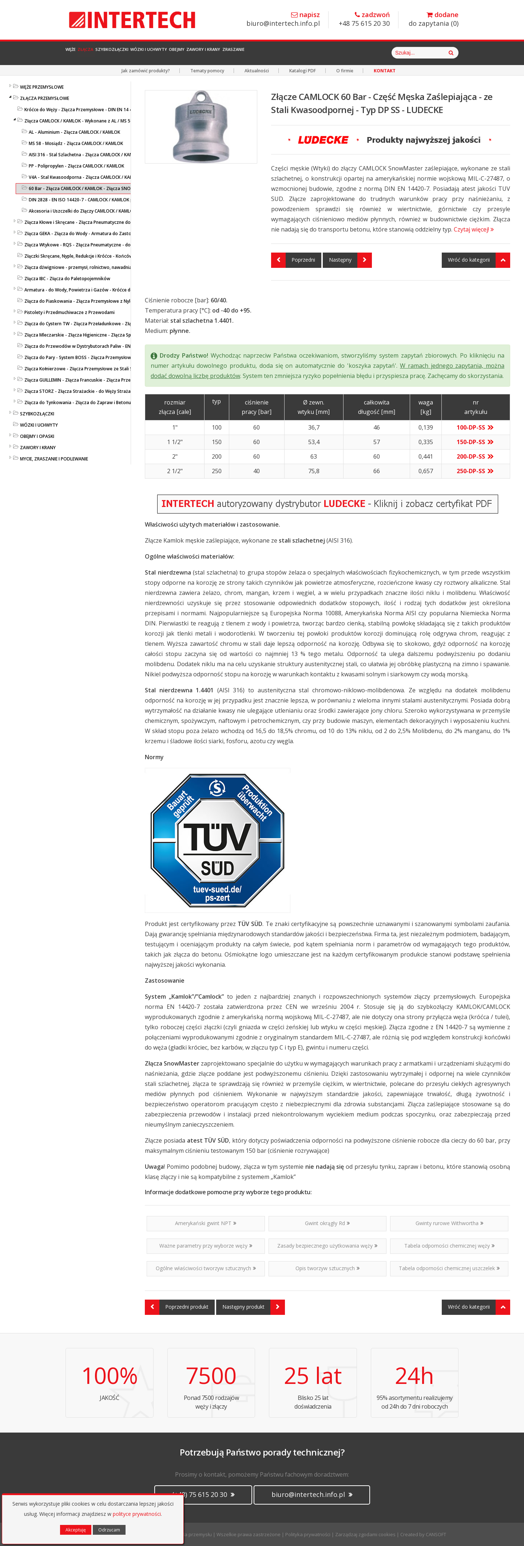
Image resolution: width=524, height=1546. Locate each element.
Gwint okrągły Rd (327, 1223)
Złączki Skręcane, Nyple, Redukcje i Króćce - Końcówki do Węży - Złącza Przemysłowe (113, 256)
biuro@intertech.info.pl (283, 19)
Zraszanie (352, 52)
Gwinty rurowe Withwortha (449, 1223)
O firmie (344, 71)
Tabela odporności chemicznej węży (449, 1245)
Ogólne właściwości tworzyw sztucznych (206, 1268)
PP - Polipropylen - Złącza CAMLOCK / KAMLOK (76, 166)
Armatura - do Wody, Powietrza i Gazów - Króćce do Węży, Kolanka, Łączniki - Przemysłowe (119, 290)
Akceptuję (76, 1530)
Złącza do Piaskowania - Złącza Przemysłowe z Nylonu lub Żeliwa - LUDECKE (103, 301)
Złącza (108, 52)
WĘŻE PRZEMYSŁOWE (42, 87)
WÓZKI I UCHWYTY (39, 425)
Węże (79, 52)
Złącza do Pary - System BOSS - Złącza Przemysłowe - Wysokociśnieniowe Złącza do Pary (117, 357)
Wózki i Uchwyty (211, 52)
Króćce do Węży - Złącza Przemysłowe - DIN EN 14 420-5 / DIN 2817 (94, 109)
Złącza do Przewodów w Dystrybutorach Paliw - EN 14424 (84, 346)
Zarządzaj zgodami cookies (365, 1534)
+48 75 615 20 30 (364, 19)
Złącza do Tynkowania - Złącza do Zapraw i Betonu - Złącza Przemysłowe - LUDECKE (112, 402)
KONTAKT (385, 71)
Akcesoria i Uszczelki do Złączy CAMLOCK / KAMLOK (82, 211)
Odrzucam (109, 1530)
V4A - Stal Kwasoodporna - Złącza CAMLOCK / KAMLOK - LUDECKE (96, 177)
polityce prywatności (137, 1513)
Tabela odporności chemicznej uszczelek (449, 1268)
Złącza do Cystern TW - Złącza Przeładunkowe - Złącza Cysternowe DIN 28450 (105, 324)
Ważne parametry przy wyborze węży (205, 1245)
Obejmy (258, 52)
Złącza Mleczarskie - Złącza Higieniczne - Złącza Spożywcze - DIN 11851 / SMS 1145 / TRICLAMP (123, 335)
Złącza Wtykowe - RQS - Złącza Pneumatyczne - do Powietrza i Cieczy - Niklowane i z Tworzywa (124, 245)
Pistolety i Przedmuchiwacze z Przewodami (69, 312)
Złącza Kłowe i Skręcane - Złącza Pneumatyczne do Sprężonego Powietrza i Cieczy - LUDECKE (121, 222)
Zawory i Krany (303, 52)
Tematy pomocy (207, 71)
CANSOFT (436, 1534)
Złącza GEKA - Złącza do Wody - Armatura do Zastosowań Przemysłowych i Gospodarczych (119, 233)
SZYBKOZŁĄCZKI (37, 414)
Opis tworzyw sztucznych (327, 1268)
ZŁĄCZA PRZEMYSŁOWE (44, 98)
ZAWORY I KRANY (38, 447)
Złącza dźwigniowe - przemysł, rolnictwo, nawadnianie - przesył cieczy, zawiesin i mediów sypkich (125, 267)
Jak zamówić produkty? (146, 71)
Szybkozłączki (152, 52)
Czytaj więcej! (474, 229)
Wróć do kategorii (479, 260)
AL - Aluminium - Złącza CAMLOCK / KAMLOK (74, 132)
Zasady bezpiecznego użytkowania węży (327, 1245)
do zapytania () (433, 19)
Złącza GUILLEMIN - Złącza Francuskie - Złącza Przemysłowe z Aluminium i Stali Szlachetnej (118, 380)
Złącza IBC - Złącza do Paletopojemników (67, 278)
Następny (350, 260)
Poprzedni (293, 260)
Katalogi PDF (302, 71)
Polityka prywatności (307, 1534)
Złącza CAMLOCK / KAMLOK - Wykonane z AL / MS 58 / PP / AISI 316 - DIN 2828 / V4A (110, 121)
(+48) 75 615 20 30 (203, 1494)
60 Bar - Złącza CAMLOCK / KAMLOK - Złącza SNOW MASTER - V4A (96, 188)
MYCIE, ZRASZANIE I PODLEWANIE (54, 459)
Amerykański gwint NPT (205, 1223)
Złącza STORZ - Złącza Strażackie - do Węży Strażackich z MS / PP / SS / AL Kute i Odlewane (119, 391)
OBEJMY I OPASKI (37, 436)
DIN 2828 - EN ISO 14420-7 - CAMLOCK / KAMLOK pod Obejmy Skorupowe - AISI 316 (115, 200)
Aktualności (257, 71)
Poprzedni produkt (177, 1307)
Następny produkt (253, 1307)
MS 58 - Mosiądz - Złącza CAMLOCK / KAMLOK (76, 143)
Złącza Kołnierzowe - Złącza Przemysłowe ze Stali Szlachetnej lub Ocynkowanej (107, 369)
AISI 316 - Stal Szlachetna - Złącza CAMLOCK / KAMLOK (85, 155)
